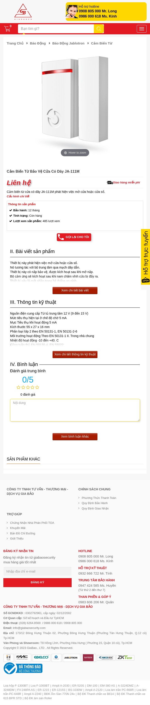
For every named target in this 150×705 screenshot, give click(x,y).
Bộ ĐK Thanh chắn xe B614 (95, 694)
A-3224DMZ (126, 685)
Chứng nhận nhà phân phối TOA (32, 522)
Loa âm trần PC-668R (119, 690)
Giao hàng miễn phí (126, 182)
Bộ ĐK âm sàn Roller (38, 698)
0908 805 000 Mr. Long (98, 11)
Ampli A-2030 (60, 685)
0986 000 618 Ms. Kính (98, 16)
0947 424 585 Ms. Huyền (97, 586)
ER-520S (78, 685)
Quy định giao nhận (95, 508)
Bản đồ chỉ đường (22, 533)
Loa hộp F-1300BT (15, 685)
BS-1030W (75, 690)
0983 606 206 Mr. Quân (96, 602)
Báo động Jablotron (68, 43)
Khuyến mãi (17, 528)
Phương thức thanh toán (99, 498)
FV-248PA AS (26, 690)
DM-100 (92, 685)
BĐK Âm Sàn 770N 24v (59, 694)
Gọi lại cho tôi (77, 237)
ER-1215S (58, 690)
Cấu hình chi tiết (18, 196)
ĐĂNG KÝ (37, 582)
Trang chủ (15, 43)
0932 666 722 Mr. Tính (95, 573)
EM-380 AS (107, 685)
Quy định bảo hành (95, 503)
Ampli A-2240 (32, 694)
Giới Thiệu (17, 538)
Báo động (38, 43)
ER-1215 (43, 690)
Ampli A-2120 (93, 690)
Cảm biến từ (101, 43)
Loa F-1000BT (40, 685)
